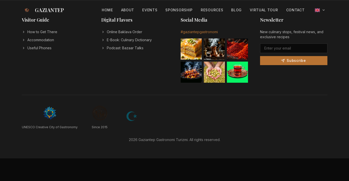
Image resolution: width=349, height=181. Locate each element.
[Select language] (320, 10)
